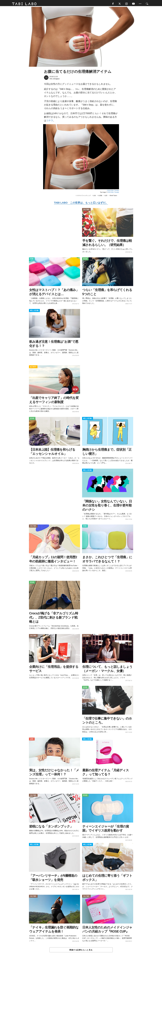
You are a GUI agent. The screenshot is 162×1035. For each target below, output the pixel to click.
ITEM (32, 260)
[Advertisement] (81, 999)
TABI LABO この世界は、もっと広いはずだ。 (81, 203)
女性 (94, 196)
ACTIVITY (33, 367)
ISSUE (85, 260)
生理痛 (100, 196)
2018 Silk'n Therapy (113, 193)
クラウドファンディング (84, 196)
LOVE (32, 740)
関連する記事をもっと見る (81, 951)
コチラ (49, 121)
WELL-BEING (34, 311)
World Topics (113, 196)
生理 (106, 196)
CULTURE (86, 210)
